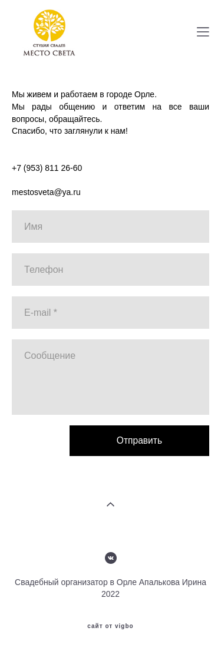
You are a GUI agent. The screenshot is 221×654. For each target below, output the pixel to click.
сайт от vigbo (110, 626)
